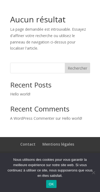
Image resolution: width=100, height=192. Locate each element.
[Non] (93, 172)
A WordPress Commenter (32, 118)
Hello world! (20, 94)
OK (51, 184)
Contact (27, 144)
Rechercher (77, 68)
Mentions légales (58, 144)
